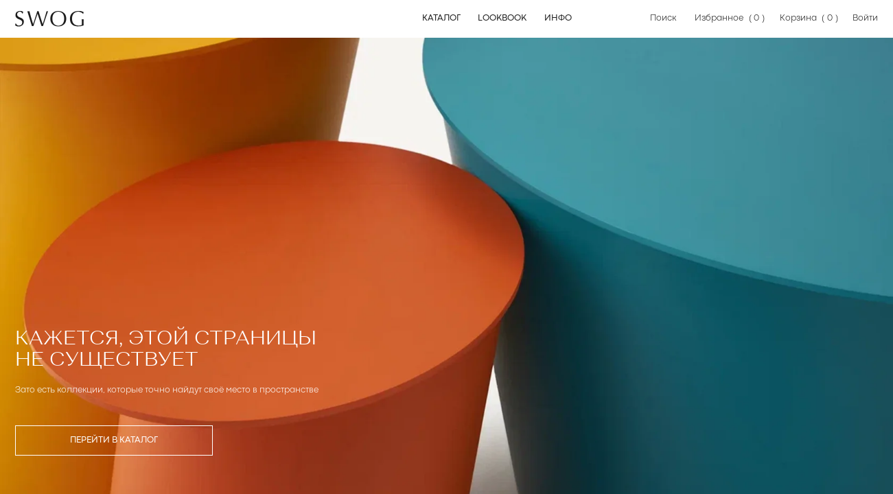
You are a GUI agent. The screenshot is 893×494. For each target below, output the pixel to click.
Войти (865, 18)
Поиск (663, 18)
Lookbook (502, 18)
